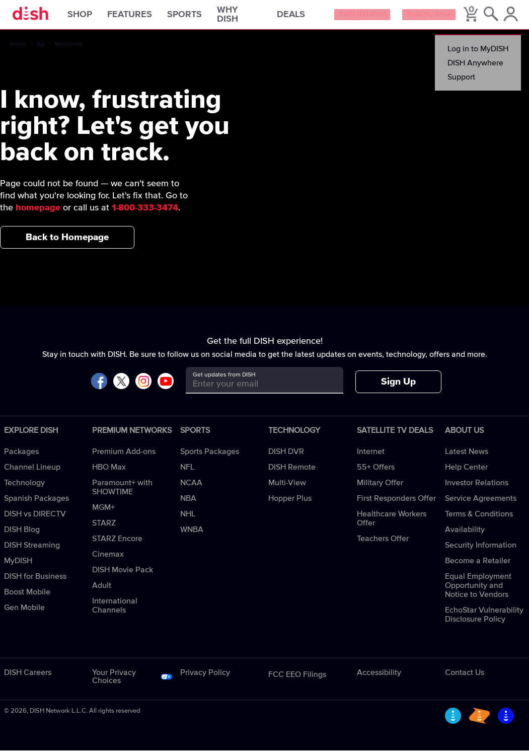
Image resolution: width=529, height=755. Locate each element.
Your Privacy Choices (114, 681)
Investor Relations (476, 487)
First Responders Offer (396, 503)
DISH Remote (292, 472)
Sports (197, 17)
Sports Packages (209, 456)
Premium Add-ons (124, 456)
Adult (101, 590)
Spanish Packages (36, 503)
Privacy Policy (205, 677)
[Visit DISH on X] (121, 386)
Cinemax (108, 559)
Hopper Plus (290, 503)
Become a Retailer (477, 565)
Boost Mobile (27, 596)
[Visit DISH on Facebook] (99, 386)
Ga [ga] (40, 49)
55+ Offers (376, 472)
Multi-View (287, 487)
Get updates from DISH (224, 379)
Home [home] (18, 49)
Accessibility (379, 677)
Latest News (466, 456)
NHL (187, 518)
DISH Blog (22, 534)
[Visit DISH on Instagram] (143, 386)
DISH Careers (27, 677)
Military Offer (380, 487)
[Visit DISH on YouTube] (166, 386)
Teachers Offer (383, 543)
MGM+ (103, 512)
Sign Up (398, 386)
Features (142, 17)
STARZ (104, 527)
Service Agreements (480, 503)
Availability (465, 534)
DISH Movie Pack (122, 574)
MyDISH (18, 565)
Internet (371, 456)
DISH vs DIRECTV (35, 518)
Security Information (480, 550)
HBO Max (109, 472)
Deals (303, 17)
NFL (187, 472)
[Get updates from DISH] (255, 388)
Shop (93, 17)
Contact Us (464, 677)
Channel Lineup (32, 472)
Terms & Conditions (479, 518)
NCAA (191, 487)
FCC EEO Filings (297, 679)
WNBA (191, 534)
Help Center (466, 472)
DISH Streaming (32, 550)
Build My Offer (448, 17)
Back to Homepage (67, 241)
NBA (188, 503)
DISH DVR (286, 456)
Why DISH (240, 17)
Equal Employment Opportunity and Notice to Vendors (478, 590)
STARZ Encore (117, 543)
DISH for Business (35, 581)
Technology (24, 487)
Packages (21, 456)
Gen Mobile (24, 612)
